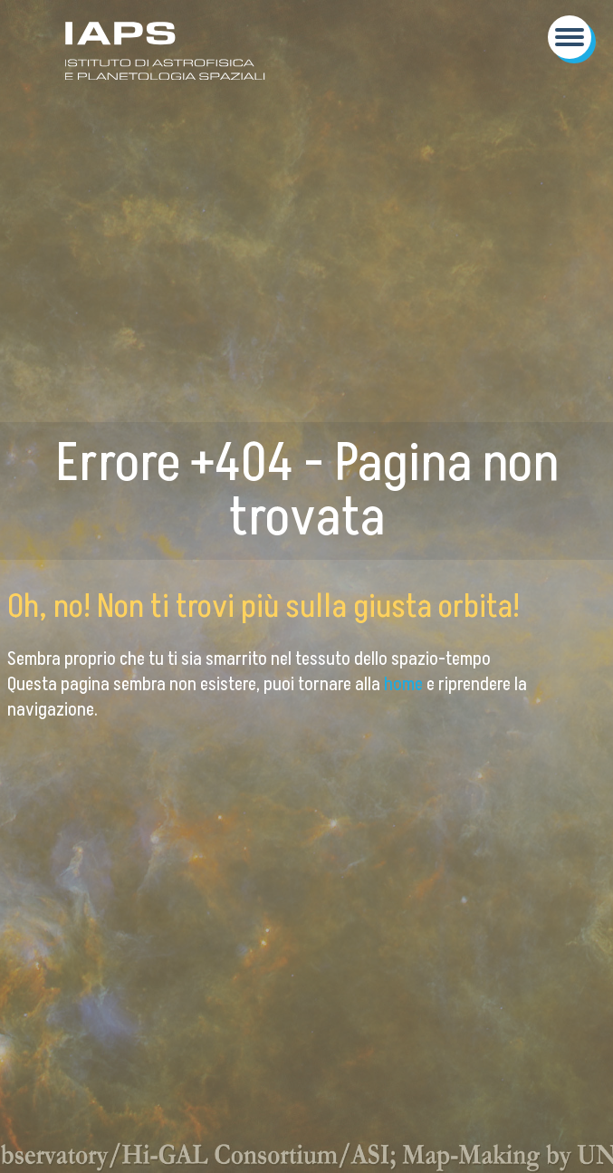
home (405, 684)
